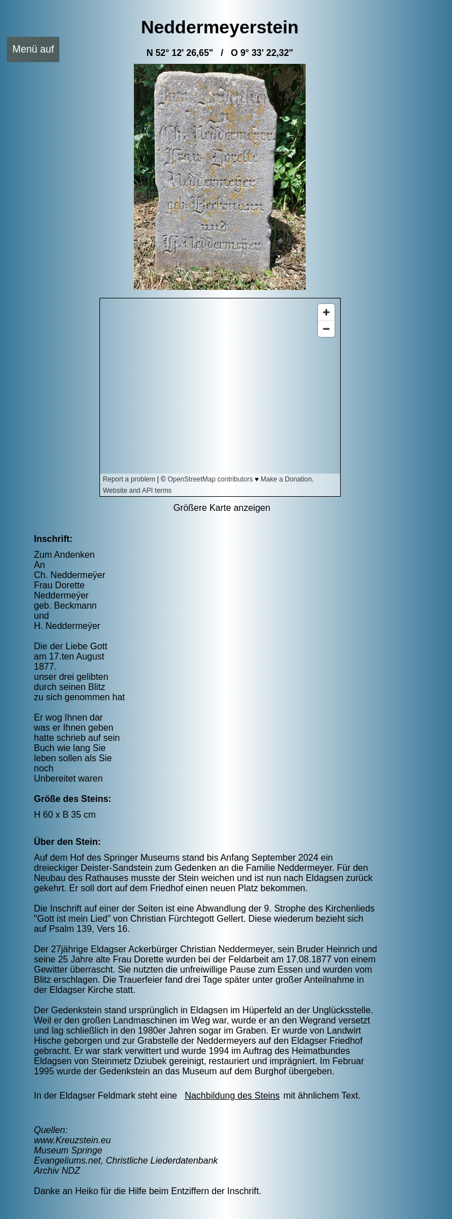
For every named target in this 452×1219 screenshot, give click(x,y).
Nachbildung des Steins (232, 1095)
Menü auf (33, 49)
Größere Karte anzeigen (222, 508)
